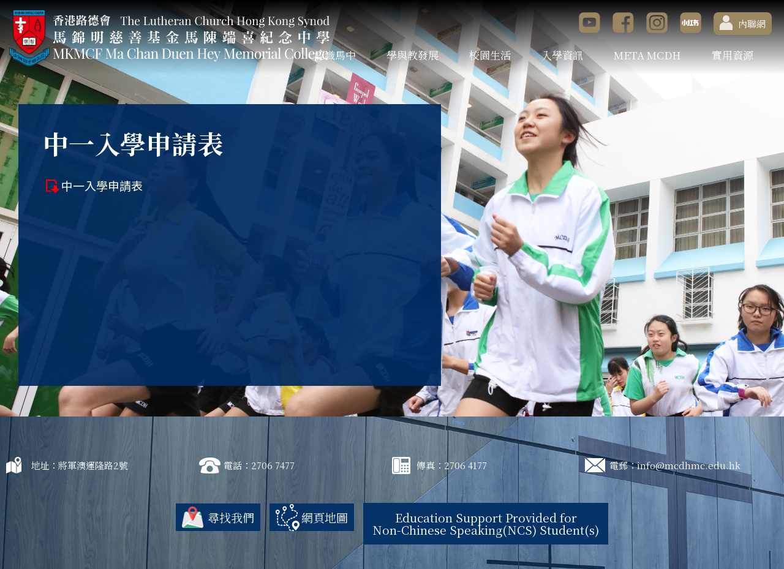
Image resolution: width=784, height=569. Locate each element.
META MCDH (647, 54)
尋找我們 (231, 517)
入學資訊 (562, 54)
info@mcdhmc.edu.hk (689, 465)
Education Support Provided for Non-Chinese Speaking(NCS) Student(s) (485, 523)
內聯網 (743, 22)
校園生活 (490, 54)
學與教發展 (412, 54)
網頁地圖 (324, 517)
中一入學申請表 (102, 185)
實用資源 (732, 54)
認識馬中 (335, 54)
